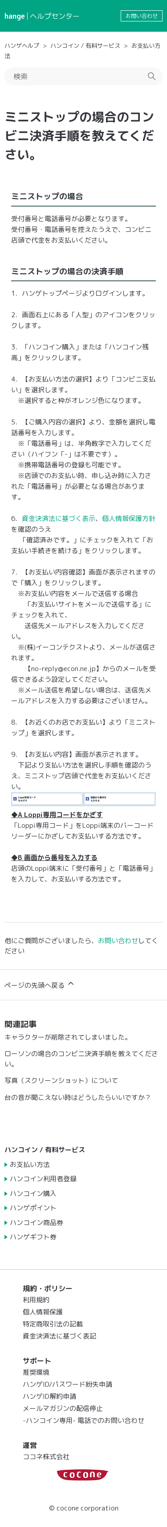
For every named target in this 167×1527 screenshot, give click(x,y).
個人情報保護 (43, 1312)
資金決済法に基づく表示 (58, 518)
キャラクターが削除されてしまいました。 (67, 1037)
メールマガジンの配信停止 (63, 1408)
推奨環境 (36, 1372)
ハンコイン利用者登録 (43, 1178)
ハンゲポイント (33, 1207)
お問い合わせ (142, 16)
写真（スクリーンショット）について (61, 1080)
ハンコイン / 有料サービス (85, 46)
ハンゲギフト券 (33, 1237)
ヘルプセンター (55, 16)
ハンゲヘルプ (21, 46)
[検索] (83, 76)
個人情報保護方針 (128, 518)
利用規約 (36, 1300)
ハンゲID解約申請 (49, 1396)
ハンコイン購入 (33, 1193)
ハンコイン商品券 (36, 1222)
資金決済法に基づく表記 (59, 1336)
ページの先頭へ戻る (39, 984)
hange (14, 16)
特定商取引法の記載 (53, 1324)
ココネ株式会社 (46, 1456)
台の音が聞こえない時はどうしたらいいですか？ (77, 1097)
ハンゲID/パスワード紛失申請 (67, 1384)
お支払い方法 (30, 1164)
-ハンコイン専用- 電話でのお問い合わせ (83, 1420)
